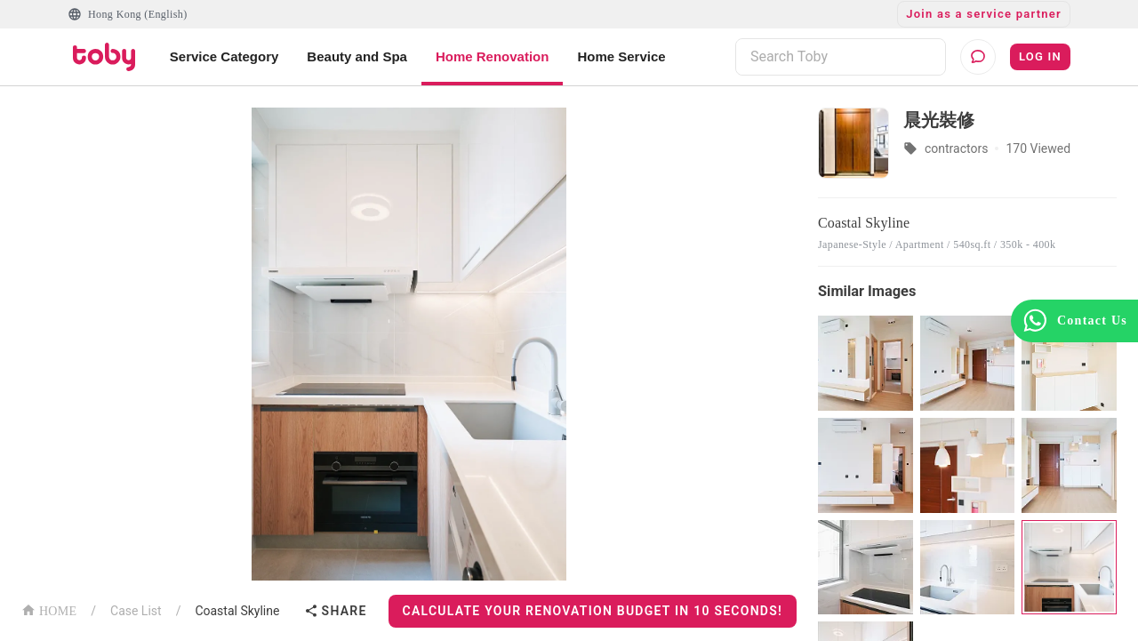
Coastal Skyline (237, 611)
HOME (48, 609)
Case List (136, 611)
